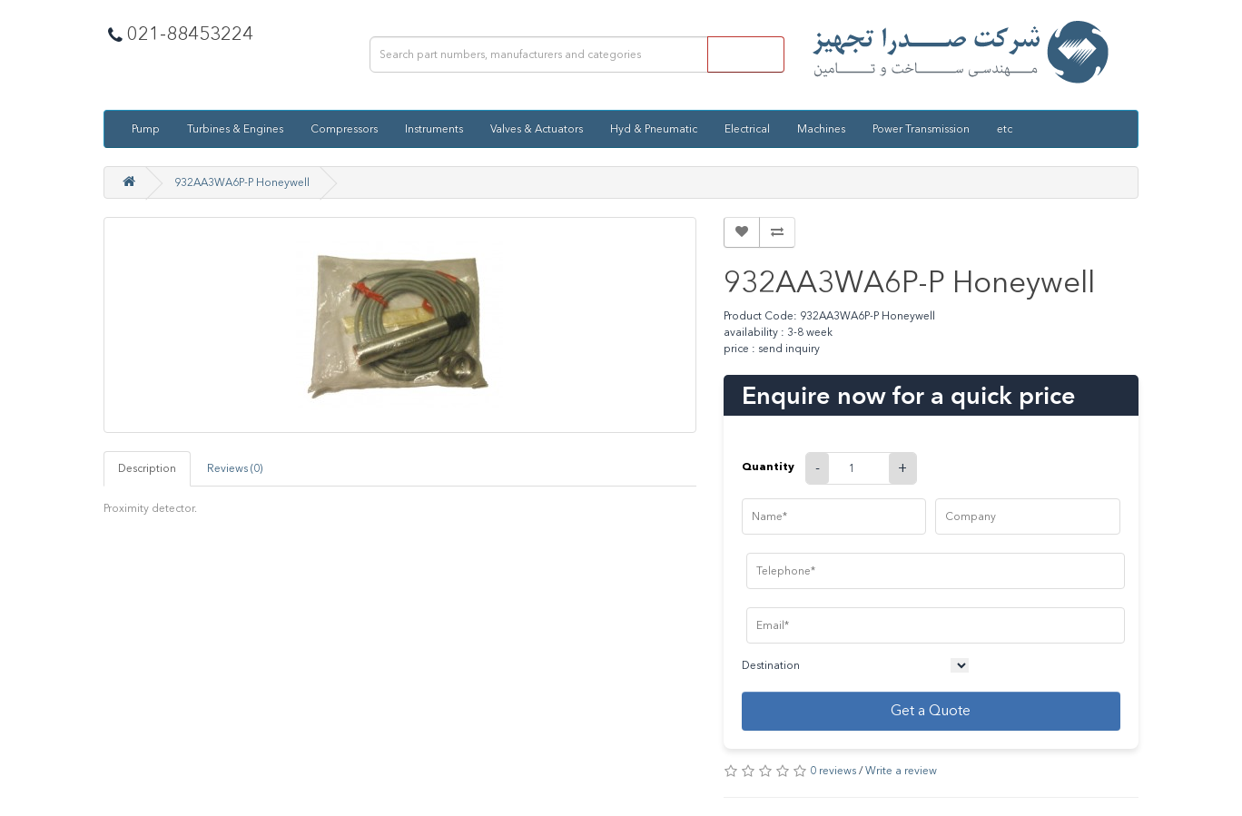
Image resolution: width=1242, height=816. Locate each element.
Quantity (768, 466)
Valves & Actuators (536, 129)
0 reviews (833, 770)
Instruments (434, 129)
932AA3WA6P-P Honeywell (242, 182)
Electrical (747, 129)
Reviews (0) (234, 468)
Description (147, 468)
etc (1004, 129)
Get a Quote (931, 710)
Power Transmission (921, 129)
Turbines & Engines (235, 129)
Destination (771, 665)
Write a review (901, 770)
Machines (821, 129)
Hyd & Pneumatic (653, 129)
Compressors (344, 129)
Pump (146, 129)
